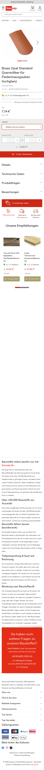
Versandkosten (22, 217)
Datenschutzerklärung (22, 755)
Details (6, 165)
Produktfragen (11, 183)
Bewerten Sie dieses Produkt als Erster (28, 102)
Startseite (5, 20)
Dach (14, 20)
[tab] (22, 164)
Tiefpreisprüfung (8, 215)
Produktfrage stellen (20, 203)
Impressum (13, 753)
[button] (37, 43)
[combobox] (22, 14)
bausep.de (34, 764)
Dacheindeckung (26, 20)
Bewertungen (10, 192)
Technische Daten (13, 174)
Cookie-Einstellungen (26, 753)
